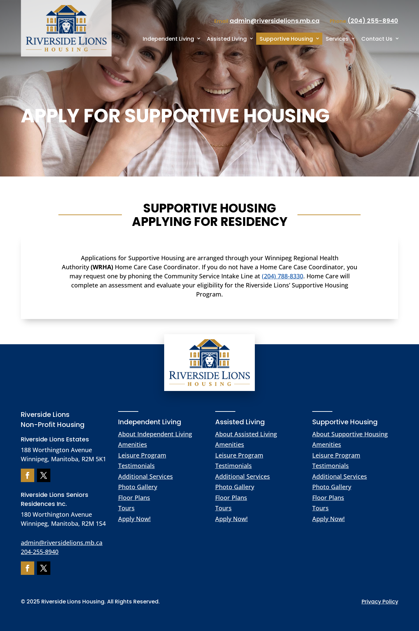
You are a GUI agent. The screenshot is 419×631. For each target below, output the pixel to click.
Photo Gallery (137, 487)
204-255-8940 (39, 552)
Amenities (132, 444)
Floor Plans (134, 498)
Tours (126, 508)
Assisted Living (227, 39)
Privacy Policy (380, 601)
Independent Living (168, 39)
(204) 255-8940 (372, 20)
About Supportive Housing (350, 434)
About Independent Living (155, 434)
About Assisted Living (246, 434)
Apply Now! (134, 519)
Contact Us (376, 39)
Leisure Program (142, 455)
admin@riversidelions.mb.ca (61, 543)
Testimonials (136, 466)
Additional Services (145, 476)
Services (337, 39)
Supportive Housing (286, 39)
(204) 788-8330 (282, 276)
